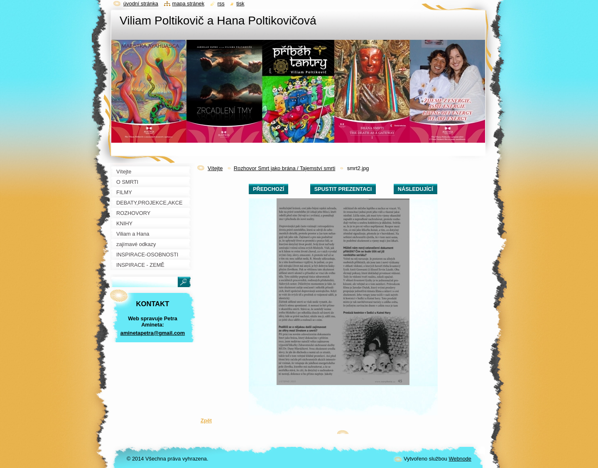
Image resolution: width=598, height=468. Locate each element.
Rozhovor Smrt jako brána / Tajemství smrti (284, 168)
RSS (221, 3)
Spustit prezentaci (343, 189)
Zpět (206, 420)
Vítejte (215, 168)
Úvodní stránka (140, 3)
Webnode (459, 459)
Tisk (240, 3)
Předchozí (268, 189)
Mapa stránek (188, 3)
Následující (415, 189)
